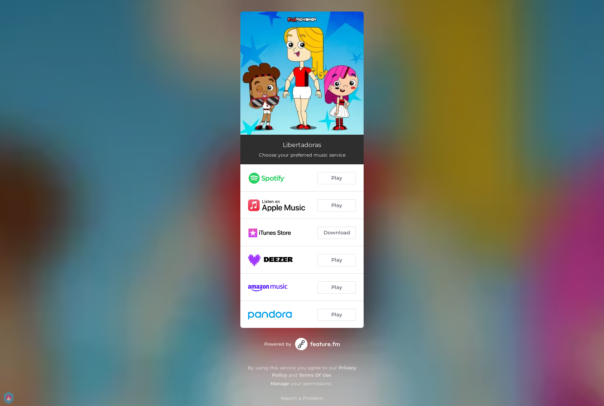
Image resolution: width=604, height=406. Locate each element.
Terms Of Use (315, 375)
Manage (279, 383)
